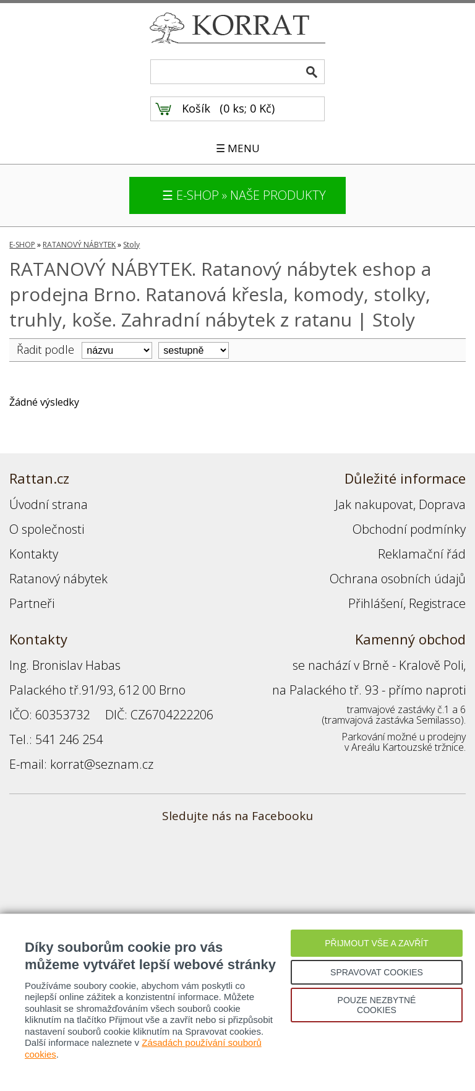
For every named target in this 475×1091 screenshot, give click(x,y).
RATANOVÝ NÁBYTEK (79, 244)
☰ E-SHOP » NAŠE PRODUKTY (244, 195)
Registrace (437, 603)
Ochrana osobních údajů (398, 578)
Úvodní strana (48, 504)
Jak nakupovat (374, 504)
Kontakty (33, 554)
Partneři (31, 603)
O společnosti (46, 529)
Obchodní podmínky (409, 529)
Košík (196, 108)
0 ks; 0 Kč (247, 108)
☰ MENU (238, 148)
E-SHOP (22, 244)
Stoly (131, 244)
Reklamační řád (422, 554)
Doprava (442, 504)
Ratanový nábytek (58, 578)
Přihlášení (375, 603)
